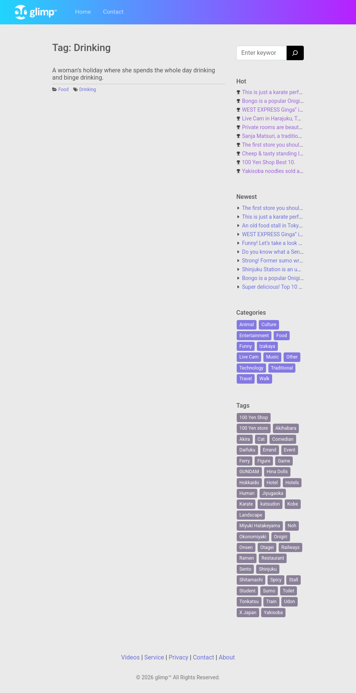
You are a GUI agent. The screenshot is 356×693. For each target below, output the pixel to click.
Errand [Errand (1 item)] (269, 450)
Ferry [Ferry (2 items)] (244, 461)
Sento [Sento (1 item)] (245, 569)
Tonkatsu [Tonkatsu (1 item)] (249, 601)
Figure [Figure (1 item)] (263, 461)
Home (83, 11)
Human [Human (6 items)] (247, 493)
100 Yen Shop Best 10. (268, 162)
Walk (265, 378)
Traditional (282, 368)
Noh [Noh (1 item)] (292, 525)
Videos (130, 657)
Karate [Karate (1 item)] (246, 504)
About (227, 657)
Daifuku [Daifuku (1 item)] (247, 450)
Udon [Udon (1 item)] (289, 601)
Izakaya (267, 346)
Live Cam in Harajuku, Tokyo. (276, 118)
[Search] (295, 53)
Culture (268, 324)
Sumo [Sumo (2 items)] (269, 591)
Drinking (87, 89)
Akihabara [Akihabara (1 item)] (286, 428)
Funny (245, 346)
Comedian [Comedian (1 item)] (282, 439)
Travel (245, 378)
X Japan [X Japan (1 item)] (248, 612)
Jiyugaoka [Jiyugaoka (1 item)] (273, 493)
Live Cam (248, 357)
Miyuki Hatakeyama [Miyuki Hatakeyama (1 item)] (259, 525)
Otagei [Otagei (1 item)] (267, 547)
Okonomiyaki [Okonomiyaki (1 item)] (252, 536)
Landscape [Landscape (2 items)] (250, 515)
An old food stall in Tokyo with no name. (289, 225)
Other (292, 357)
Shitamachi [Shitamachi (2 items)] (251, 580)
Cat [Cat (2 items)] (261, 439)
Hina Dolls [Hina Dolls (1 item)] (277, 471)
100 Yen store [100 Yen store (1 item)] (253, 428)
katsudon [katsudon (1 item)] (270, 504)
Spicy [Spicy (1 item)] (275, 580)
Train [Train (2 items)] (271, 601)
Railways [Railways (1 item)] (290, 547)
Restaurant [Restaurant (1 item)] (272, 558)
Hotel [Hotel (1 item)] (272, 482)
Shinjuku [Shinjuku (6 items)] (267, 569)
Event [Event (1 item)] (289, 450)
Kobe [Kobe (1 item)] (292, 504)
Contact (113, 11)
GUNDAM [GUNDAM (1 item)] (249, 471)
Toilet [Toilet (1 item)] (288, 591)
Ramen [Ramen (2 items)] (246, 558)
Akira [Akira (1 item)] (244, 439)
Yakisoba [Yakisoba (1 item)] (273, 612)
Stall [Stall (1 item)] (293, 580)
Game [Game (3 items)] (284, 461)
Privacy (178, 657)
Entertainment (254, 335)
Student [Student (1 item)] (247, 591)
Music (272, 357)
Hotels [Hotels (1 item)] (292, 482)
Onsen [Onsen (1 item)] (246, 547)
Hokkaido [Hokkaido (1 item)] (249, 482)
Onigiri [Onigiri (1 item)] (280, 536)
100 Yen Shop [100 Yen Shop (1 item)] (253, 417)
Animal (246, 324)
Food (63, 89)
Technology (251, 368)
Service (154, 657)
